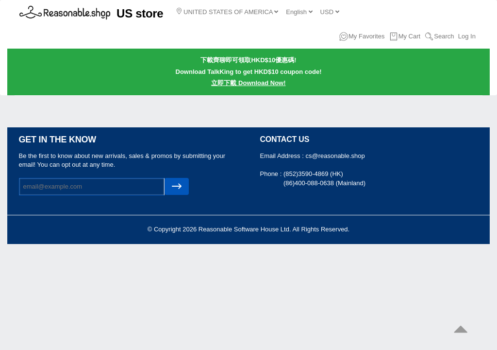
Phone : (271, 173)
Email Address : (283, 155)
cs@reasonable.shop (334, 155)
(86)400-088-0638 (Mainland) (324, 183)
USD (329, 12)
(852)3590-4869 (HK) (313, 173)
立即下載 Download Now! (248, 83)
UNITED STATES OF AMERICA (227, 12)
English (299, 12)
